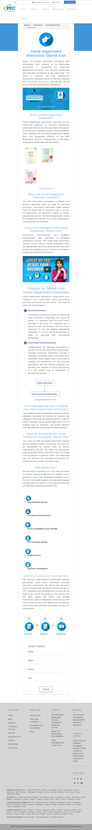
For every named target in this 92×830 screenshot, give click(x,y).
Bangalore (77, 722)
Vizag (8, 806)
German (23, 810)
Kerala (32, 799)
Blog (10, 719)
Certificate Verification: (15, 817)
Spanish (30, 810)
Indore (75, 741)
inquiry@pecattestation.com (41, 2)
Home (10, 715)
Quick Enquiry (69, 2)
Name (30, 660)
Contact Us (24, 18)
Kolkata (77, 743)
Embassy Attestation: (14, 790)
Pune (75, 715)
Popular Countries (73, 9)
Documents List (14, 736)
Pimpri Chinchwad (33, 790)
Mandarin (35, 814)
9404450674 (56, 2)
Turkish (15, 812)
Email (30, 651)
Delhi (82, 720)
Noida (18, 794)
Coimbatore (10, 794)
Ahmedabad (77, 717)
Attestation (34, 9)
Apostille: (10, 797)
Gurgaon (26, 799)
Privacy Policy (35, 715)
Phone (31, 669)
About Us (12, 723)
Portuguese (23, 812)
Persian (16, 814)
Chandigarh (31, 792)
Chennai (82, 741)
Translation (45, 9)
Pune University (29, 817)
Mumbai (76, 720)
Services (24, 9)
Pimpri (80, 715)
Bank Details (13, 744)
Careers (11, 740)
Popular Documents (58, 9)
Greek (28, 814)
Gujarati (31, 812)
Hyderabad (77, 725)
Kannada (9, 814)
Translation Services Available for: (18, 802)
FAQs (32, 731)
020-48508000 (57, 736)
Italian (9, 812)
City (30, 678)
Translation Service (14, 810)
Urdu (22, 814)
